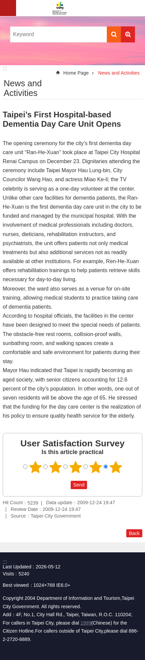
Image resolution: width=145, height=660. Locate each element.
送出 (64, 484)
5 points (115, 467)
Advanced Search (128, 34)
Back (134, 533)
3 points (75, 467)
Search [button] (114, 34)
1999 (85, 623)
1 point (35, 467)
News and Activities (119, 73)
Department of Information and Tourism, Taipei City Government (59, 8)
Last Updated (17, 566)
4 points (95, 467)
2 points (55, 467)
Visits (8, 573)
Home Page (76, 73)
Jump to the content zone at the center (3, 3)
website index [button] (8, 8)
